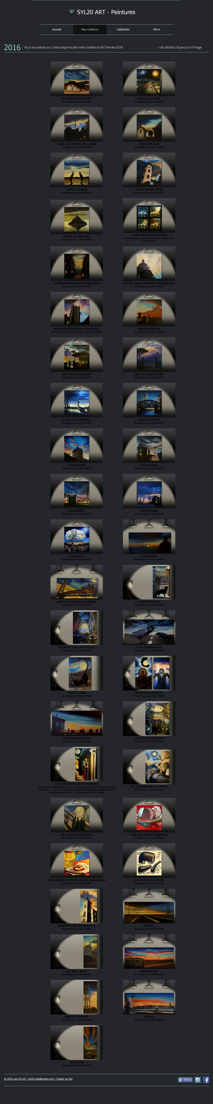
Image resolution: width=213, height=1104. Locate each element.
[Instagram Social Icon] (198, 1080)
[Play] (72, 12)
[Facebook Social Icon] (206, 1080)
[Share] (185, 1079)
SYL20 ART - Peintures (106, 12)
